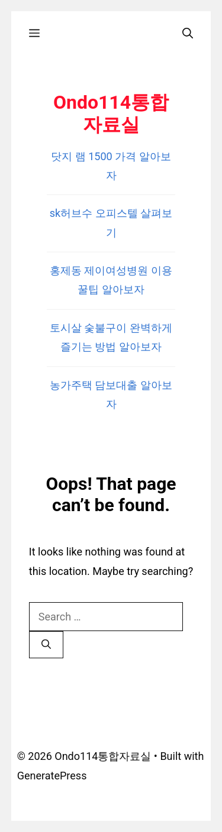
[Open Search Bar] (188, 33)
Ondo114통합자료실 (111, 113)
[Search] (46, 644)
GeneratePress (52, 775)
